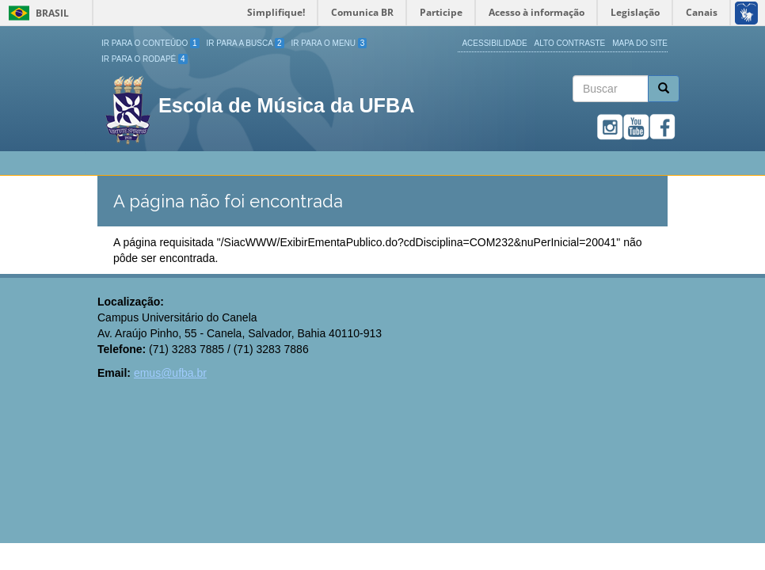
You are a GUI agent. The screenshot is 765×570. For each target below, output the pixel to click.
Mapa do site (640, 43)
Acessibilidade (494, 43)
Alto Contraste (570, 43)
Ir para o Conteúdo (150, 43)
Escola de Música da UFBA (286, 105)
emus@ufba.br (170, 373)
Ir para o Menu (329, 43)
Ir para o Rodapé (144, 59)
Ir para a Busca (245, 43)
